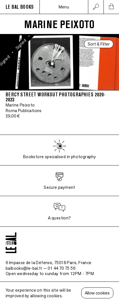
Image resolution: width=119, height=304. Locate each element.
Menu (64, 7)
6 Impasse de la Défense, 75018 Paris (49, 262)
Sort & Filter (99, 44)
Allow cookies (97, 293)
